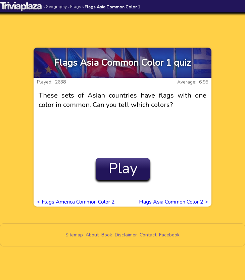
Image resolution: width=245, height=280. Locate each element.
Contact (148, 235)
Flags (74, 6)
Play (123, 169)
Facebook (169, 235)
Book (106, 235)
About (92, 235)
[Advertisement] (122, 26)
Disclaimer (126, 235)
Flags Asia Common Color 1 (111, 7)
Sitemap (74, 235)
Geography (55, 6)
